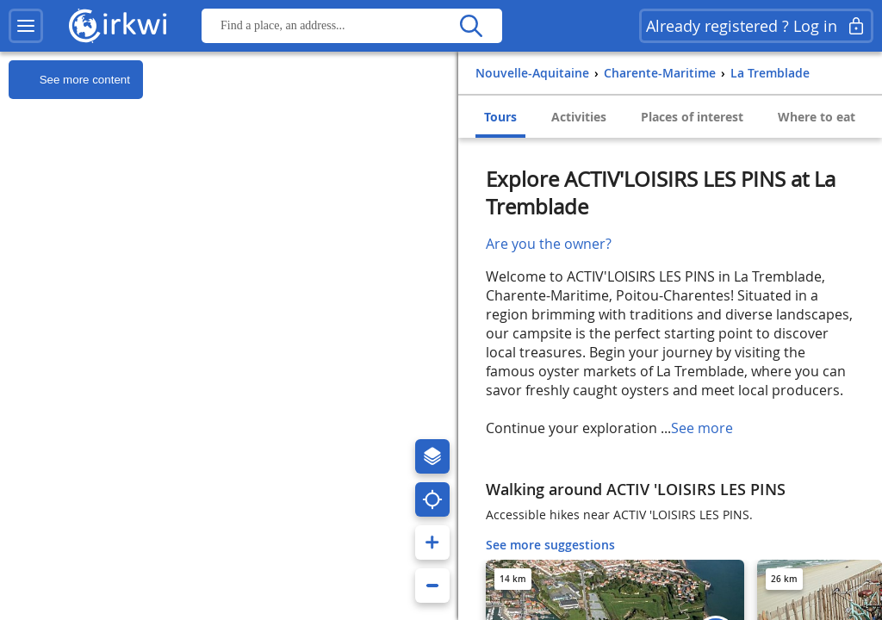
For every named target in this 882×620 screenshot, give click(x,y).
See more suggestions (550, 544)
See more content (69, 80)
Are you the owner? (549, 243)
